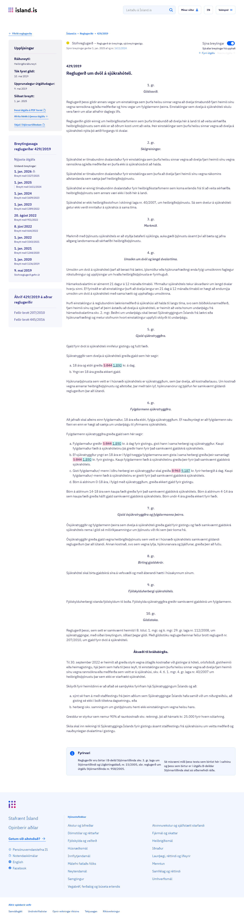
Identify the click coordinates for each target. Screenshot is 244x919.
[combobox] (149, 10)
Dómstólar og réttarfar (83, 833)
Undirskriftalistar (37, 911)
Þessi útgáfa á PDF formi (28, 110)
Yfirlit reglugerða (22, 33)
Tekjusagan (91, 911)
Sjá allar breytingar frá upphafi (218, 48)
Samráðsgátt (15, 911)
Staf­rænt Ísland (23, 818)
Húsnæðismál (78, 848)
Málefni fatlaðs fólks (82, 864)
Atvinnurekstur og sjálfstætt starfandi (178, 825)
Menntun (158, 864)
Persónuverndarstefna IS (30, 850)
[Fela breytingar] (218, 43)
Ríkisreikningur (111, 911)
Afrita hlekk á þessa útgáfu (31, 116)
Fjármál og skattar (165, 833)
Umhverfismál (162, 879)
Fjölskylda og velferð (82, 841)
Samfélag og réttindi (166, 871)
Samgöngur (76, 879)
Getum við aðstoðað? (27, 839)
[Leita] (171, 10)
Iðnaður (157, 848)
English (18, 862)
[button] (189, 10)
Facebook (19, 868)
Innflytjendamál (79, 856)
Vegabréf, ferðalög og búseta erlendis (94, 886)
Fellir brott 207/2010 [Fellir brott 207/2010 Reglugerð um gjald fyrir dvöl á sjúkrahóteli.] (29, 313)
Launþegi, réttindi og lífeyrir (171, 856)
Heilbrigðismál (162, 841)
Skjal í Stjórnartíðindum (28, 124)
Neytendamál (77, 871)
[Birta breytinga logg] (35, 285)
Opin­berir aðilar (23, 827)
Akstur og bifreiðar (80, 825)
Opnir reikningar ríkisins (66, 911)
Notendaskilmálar (25, 856)
